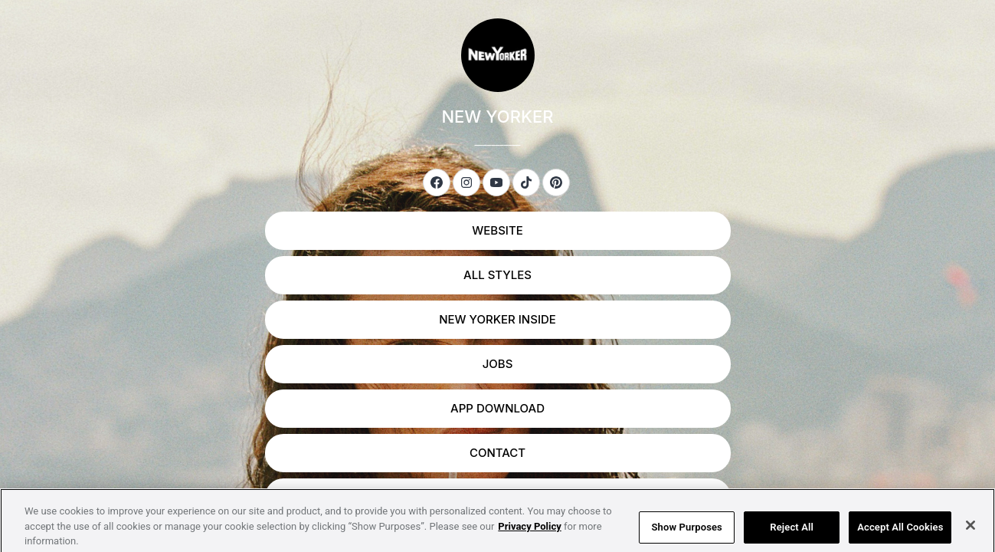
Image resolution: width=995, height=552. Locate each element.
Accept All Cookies (900, 534)
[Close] (970, 533)
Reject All (791, 534)
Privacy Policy (529, 533)
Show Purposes (687, 534)
